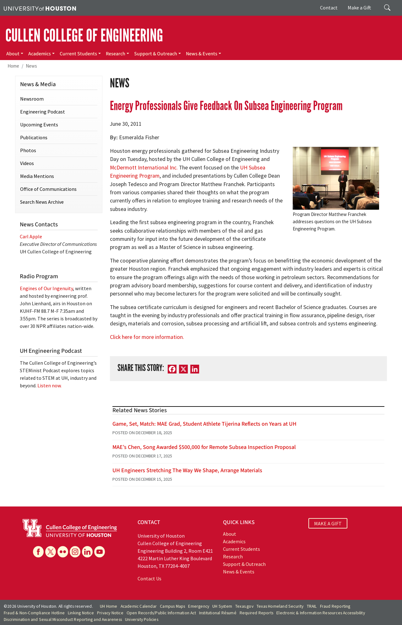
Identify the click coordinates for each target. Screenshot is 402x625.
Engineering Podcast (42, 111)
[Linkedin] (87, 551)
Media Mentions (37, 176)
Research (115, 53)
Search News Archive (42, 202)
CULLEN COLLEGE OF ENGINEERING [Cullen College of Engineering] (84, 35)
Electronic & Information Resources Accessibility (320, 613)
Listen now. (49, 385)
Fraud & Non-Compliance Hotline (34, 613)
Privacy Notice (110, 613)
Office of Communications (48, 189)
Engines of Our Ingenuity (46, 288)
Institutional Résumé (217, 613)
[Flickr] (62, 551)
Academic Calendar (139, 606)
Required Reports (256, 613)
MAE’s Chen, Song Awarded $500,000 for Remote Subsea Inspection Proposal (204, 447)
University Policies (141, 619)
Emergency (198, 606)
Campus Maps (172, 606)
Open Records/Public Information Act (161, 613)
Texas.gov (244, 606)
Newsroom (32, 99)
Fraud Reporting (335, 606)
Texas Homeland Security (280, 606)
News (31, 66)
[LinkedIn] (194, 368)
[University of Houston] (40, 8)
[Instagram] (75, 551)
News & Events (201, 53)
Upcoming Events (39, 124)
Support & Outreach (155, 53)
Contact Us (149, 578)
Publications (33, 137)
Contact (329, 7)
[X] (183, 368)
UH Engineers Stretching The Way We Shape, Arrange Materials (187, 470)
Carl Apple (31, 236)
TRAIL (312, 606)
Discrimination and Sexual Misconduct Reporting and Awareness (63, 619)
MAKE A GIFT (328, 523)
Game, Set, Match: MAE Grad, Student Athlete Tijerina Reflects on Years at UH (204, 424)
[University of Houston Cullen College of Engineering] (70, 527)
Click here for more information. (147, 337)
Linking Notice (81, 613)
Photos (28, 150)
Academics (39, 53)
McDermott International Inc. (144, 167)
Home (13, 66)
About (12, 53)
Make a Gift (359, 7)
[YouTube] (99, 551)
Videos (27, 163)
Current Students (78, 53)
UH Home (108, 606)
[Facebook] (172, 368)
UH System (222, 606)
